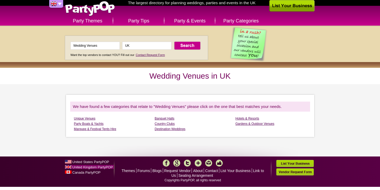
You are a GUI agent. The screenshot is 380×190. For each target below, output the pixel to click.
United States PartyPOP (90, 162)
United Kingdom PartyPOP (92, 167)
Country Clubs (165, 124)
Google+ (176, 163)
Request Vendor (177, 171)
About (198, 171)
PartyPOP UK (90, 9)
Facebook (166, 163)
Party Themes (87, 20)
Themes (128, 171)
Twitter (187, 163)
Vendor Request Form (295, 172)
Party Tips (138, 20)
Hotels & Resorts (247, 118)
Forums (143, 171)
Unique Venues (84, 118)
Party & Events (190, 20)
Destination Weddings (170, 129)
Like (219, 163)
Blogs (157, 171)
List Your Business (235, 171)
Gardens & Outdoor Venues (254, 124)
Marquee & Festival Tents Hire (95, 129)
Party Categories (241, 20)
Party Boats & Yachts (88, 124)
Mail (208, 163)
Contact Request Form (150, 54)
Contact (211, 171)
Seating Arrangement (195, 175)
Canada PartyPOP (86, 172)
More (198, 163)
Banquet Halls (164, 118)
